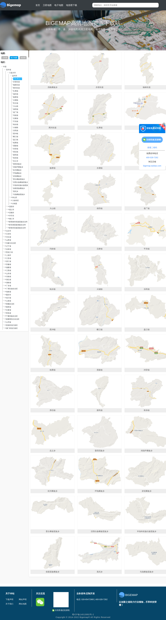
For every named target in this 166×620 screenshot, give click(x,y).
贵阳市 (11, 207)
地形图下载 (71, 5)
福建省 (8, 267)
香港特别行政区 (12, 325)
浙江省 (8, 261)
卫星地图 (47, 5)
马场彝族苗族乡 (19, 194)
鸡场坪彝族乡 (18, 167)
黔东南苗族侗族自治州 (17, 225)
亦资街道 (16, 82)
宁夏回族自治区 (12, 316)
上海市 (8, 255)
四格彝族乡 (17, 79)
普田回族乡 (17, 164)
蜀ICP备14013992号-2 (83, 614)
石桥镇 (15, 118)
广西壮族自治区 (12, 289)
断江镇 (15, 137)
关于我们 (9, 604)
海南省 (8, 292)
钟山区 (14, 197)
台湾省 (8, 322)
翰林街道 (16, 85)
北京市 (8, 231)
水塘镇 (15, 100)
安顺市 (11, 213)
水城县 (14, 204)
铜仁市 (11, 219)
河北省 (8, 237)
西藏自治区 (10, 304)
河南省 (8, 277)
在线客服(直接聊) (61, 610)
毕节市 (11, 216)
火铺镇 (15, 127)
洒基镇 (15, 146)
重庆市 (8, 295)
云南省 (8, 301)
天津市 (8, 234)
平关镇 (15, 121)
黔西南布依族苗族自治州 (18, 222)
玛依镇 (15, 115)
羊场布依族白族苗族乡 (21, 185)
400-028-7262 (152, 157)
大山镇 (15, 106)
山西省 (8, 240)
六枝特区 (15, 200)
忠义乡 (15, 161)
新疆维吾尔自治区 (12, 319)
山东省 (8, 273)
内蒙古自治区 (11, 243)
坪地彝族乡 (17, 173)
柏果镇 (15, 143)
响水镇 (15, 124)
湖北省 (8, 280)
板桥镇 (15, 97)
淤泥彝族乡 (17, 176)
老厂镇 (15, 112)
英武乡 (15, 191)
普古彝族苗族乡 (19, 179)
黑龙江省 (9, 252)
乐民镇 (15, 130)
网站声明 (23, 599)
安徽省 (8, 264)
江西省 (8, 270)
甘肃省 (8, 310)
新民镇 (15, 155)
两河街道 (16, 88)
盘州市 (14, 76)
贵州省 (8, 70)
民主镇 (15, 103)
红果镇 (15, 91)
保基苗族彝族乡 (19, 188)
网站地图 (23, 604)
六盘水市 (12, 73)
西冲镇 (15, 134)
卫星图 (4, 58)
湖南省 (8, 283)
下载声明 (9, 599)
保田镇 (15, 109)
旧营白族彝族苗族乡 (20, 182)
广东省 (8, 286)
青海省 (8, 313)
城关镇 (15, 94)
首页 (38, 5)
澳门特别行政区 (12, 328)
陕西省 (8, 307)
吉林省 (8, 249)
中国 (4, 67)
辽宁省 (8, 246)
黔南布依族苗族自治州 (17, 228)
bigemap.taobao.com (152, 166)
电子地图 (58, 5)
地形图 (23, 58)
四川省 (8, 298)
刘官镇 (15, 149)
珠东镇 (15, 158)
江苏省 (8, 258)
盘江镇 (15, 140)
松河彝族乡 (17, 170)
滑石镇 (15, 152)
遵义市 (11, 210)
